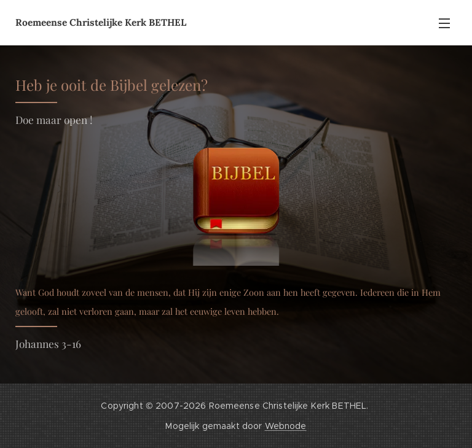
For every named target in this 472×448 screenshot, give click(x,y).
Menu (444, 23)
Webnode (286, 425)
